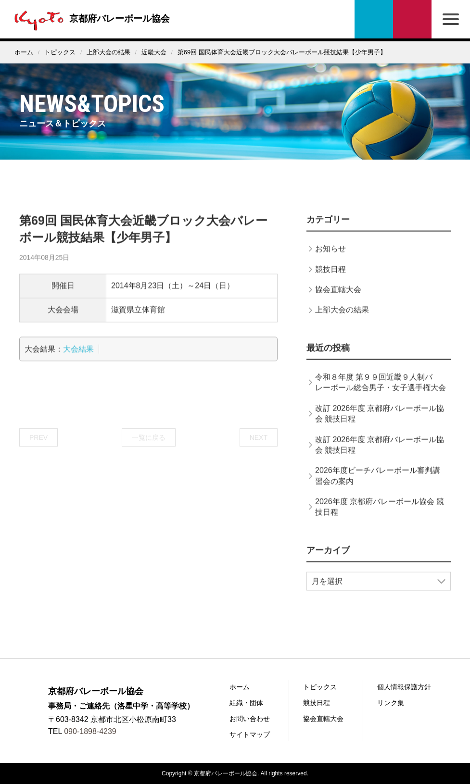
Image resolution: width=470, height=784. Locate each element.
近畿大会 (153, 52)
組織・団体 (246, 703)
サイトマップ (249, 734)
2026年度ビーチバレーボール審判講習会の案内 (377, 486)
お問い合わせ (412, 19)
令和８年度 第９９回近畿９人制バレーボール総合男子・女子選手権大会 (380, 393)
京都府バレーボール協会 (92, 18)
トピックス (60, 52)
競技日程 (330, 280)
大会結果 (78, 360)
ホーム (23, 52)
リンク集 (390, 703)
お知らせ (330, 259)
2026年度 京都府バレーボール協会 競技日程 (379, 517)
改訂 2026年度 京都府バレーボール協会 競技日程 (379, 424)
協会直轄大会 (338, 300)
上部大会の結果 (108, 52)
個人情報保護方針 (404, 687)
